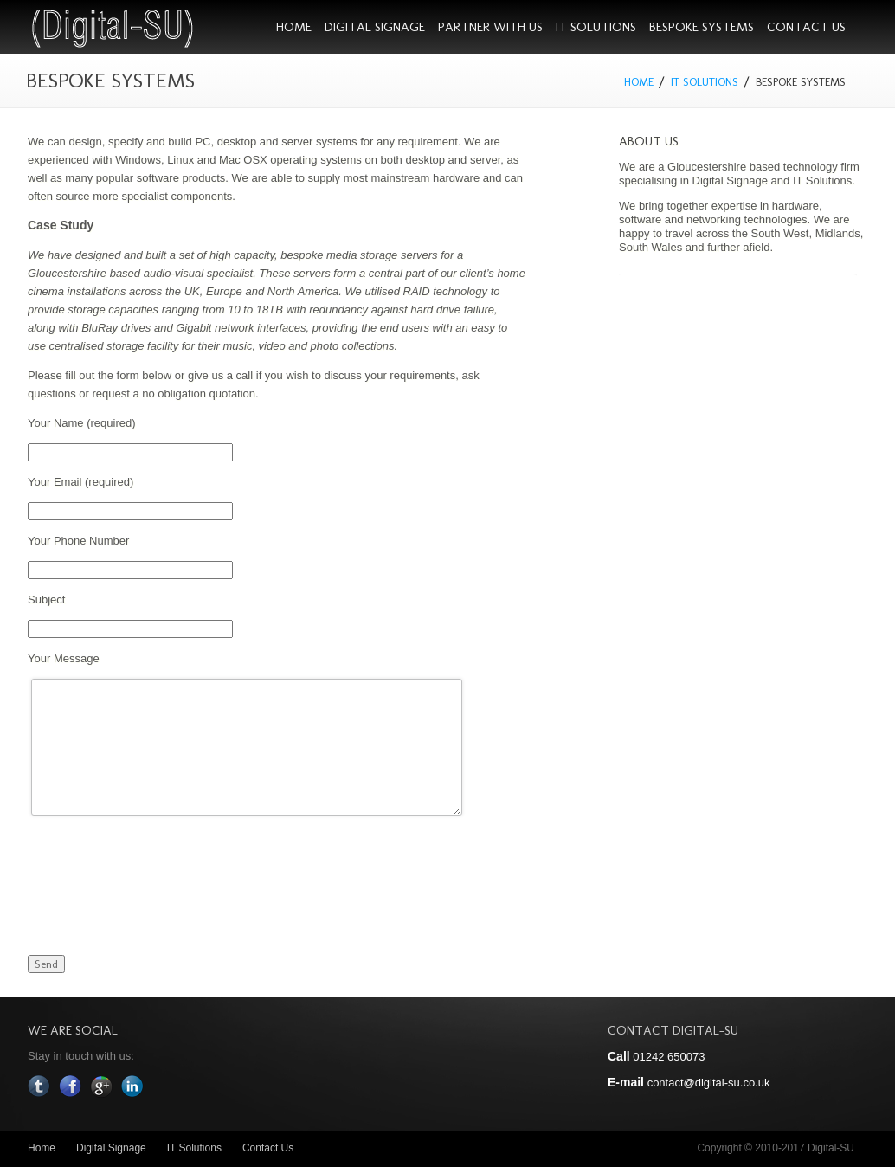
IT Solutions (596, 27)
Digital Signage (375, 27)
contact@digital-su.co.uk (708, 1082)
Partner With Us (490, 27)
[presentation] (159, 865)
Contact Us (806, 27)
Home (294, 27)
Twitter (39, 1086)
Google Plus (101, 1086)
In (132, 1086)
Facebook (70, 1086)
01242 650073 (669, 1056)
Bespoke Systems (701, 27)
